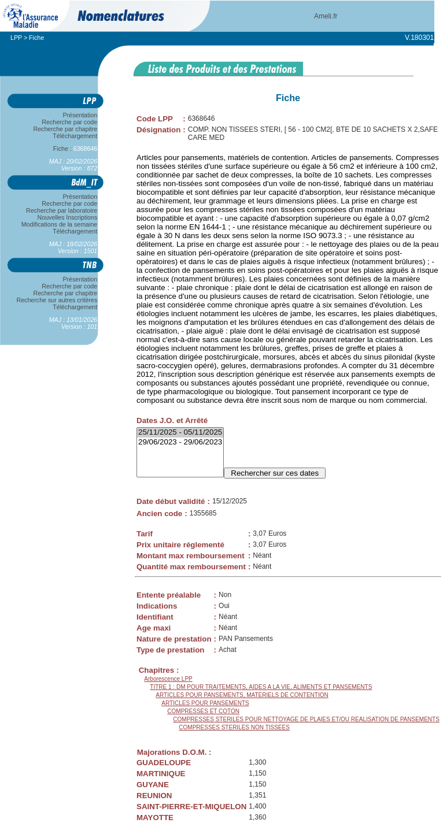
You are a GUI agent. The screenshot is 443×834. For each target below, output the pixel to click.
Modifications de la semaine (59, 224)
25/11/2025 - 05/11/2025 (180, 433)
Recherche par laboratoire (62, 210)
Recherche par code (70, 121)
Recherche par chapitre (65, 128)
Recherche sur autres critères (57, 299)
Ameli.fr (326, 16)
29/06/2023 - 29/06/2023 (180, 442)
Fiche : (75, 148)
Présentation (80, 115)
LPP (16, 37)
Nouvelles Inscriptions (67, 217)
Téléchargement (75, 135)
